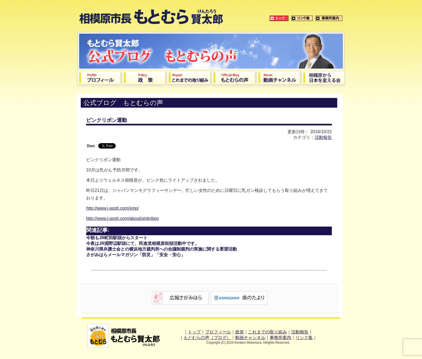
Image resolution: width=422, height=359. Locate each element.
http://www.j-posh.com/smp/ (112, 208)
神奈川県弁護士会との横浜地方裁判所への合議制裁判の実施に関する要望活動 (161, 249)
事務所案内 (280, 337)
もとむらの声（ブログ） (207, 337)
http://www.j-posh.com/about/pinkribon (122, 218)
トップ (194, 332)
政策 (239, 332)
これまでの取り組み (267, 332)
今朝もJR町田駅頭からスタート (116, 237)
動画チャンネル (250, 337)
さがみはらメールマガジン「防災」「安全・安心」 (135, 254)
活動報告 (323, 137)
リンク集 (304, 337)
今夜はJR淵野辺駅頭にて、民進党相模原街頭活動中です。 (142, 243)
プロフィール (218, 332)
